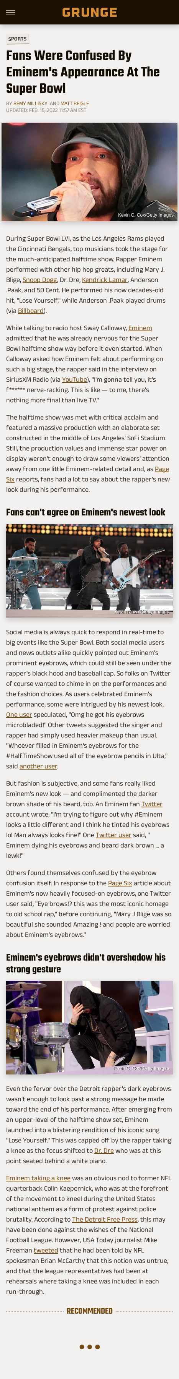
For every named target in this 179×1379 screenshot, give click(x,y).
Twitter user (113, 835)
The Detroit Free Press (105, 1219)
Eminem (140, 328)
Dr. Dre (104, 1150)
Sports (17, 38)
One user (19, 714)
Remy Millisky (30, 103)
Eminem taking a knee (38, 1178)
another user (38, 766)
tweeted (46, 1250)
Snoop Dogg (40, 280)
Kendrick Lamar (105, 280)
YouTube (74, 379)
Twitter (152, 804)
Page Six (120, 883)
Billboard (31, 310)
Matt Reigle (75, 103)
